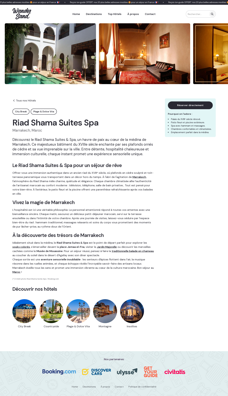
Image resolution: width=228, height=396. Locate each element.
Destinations (94, 14)
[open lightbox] (50, 53)
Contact (150, 14)
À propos (133, 14)
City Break (21, 111)
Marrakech (139, 177)
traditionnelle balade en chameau (133, 251)
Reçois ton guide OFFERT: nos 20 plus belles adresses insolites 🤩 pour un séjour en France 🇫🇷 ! (116, 2)
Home (76, 14)
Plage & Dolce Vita (43, 111)
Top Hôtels (114, 14)
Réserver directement (190, 105)
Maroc (16, 272)
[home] (22, 14)
